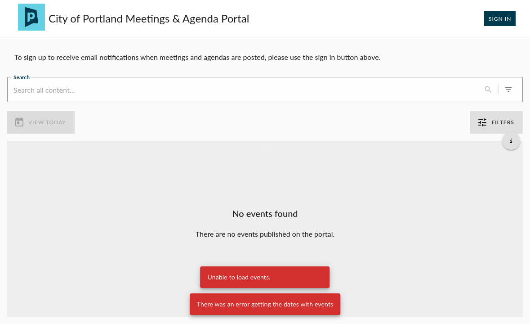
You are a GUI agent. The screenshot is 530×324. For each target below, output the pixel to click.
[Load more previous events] (265, 148)
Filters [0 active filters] (496, 122)
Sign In (500, 18)
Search (21, 77)
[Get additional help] (511, 141)
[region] (265, 57)
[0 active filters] (508, 89)
